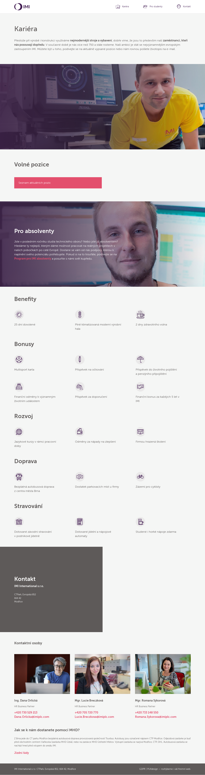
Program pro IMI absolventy (32, 258)
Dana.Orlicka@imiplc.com (31, 717)
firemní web (184, 769)
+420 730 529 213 (25, 712)
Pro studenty (156, 7)
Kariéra (125, 7)
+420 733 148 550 (146, 712)
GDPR (142, 769)
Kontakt (187, 7)
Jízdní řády (21, 752)
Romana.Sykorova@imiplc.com (155, 717)
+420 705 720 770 (86, 712)
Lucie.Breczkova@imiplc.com (94, 717)
